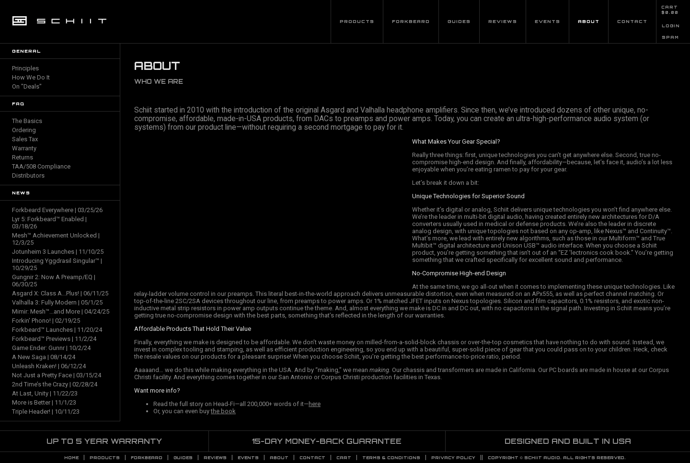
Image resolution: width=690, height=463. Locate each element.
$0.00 (669, 12)
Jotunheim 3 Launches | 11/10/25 (58, 251)
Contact (632, 21)
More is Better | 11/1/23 (44, 402)
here (315, 403)
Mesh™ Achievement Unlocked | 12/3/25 (56, 239)
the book (223, 411)
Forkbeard (411, 21)
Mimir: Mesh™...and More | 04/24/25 (60, 311)
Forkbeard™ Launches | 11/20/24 (57, 329)
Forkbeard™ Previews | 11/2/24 (54, 338)
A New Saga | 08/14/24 (43, 357)
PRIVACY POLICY (453, 457)
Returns (22, 157)
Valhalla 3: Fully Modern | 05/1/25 (57, 302)
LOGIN (671, 25)
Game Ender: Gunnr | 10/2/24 (51, 347)
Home (71, 457)
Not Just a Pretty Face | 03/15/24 (56, 375)
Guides (459, 21)
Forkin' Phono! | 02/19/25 (46, 320)
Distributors (28, 175)
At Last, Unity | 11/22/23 (45, 393)
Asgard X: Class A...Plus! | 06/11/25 (60, 293)
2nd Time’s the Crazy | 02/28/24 (54, 384)
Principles (25, 68)
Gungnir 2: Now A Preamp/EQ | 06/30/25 (53, 280)
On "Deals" (27, 86)
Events (547, 21)
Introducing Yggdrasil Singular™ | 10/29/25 (57, 264)
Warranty (24, 148)
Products (357, 21)
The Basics (27, 120)
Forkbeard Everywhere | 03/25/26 (57, 210)
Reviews (502, 21)
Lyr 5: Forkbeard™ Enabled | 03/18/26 (49, 222)
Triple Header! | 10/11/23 (46, 411)
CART (669, 7)
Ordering (24, 130)
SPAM (670, 37)
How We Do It (31, 77)
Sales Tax (25, 139)
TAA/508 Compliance (41, 166)
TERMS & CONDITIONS (391, 457)
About (588, 21)
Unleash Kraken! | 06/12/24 (49, 366)
